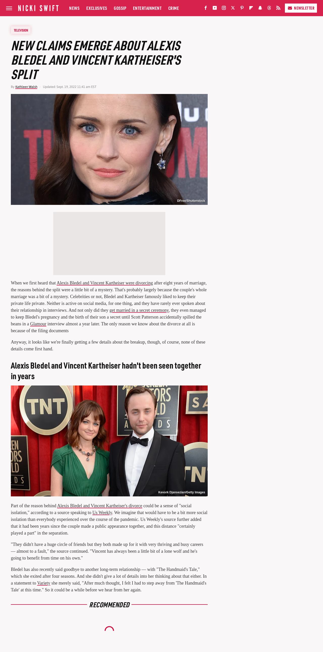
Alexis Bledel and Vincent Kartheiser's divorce (99, 505)
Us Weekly (102, 512)
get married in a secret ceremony (139, 310)
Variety (43, 583)
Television (21, 30)
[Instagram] (223, 9)
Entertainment (147, 8)
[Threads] (269, 9)
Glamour (38, 323)
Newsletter (300, 8)
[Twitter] (232, 9)
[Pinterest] (242, 9)
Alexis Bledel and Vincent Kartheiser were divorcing (105, 282)
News (74, 8)
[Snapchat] (260, 9)
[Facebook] (205, 9)
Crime (173, 8)
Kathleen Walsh (26, 87)
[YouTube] (214, 9)
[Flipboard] (251, 9)
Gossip (120, 8)
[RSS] (278, 9)
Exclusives (96, 8)
